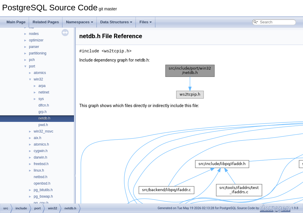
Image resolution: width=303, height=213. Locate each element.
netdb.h (44, 118)
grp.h (42, 112)
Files (145, 22)
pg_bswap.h (43, 196)
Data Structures (116, 22)
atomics (40, 73)
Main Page (16, 22)
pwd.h (43, 125)
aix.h (37, 138)
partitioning (37, 53)
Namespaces (79, 22)
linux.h (39, 170)
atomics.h (41, 144)
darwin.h (40, 157)
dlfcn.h (43, 105)
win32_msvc (43, 131)
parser (34, 47)
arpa (42, 86)
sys (41, 99)
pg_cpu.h (41, 203)
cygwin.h (41, 151)
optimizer (36, 40)
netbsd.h (40, 177)
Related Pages (46, 22)
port (32, 66)
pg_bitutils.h (43, 190)
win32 (38, 79)
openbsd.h (42, 183)
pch (32, 60)
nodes (34, 34)
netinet (43, 92)
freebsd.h (41, 164)
